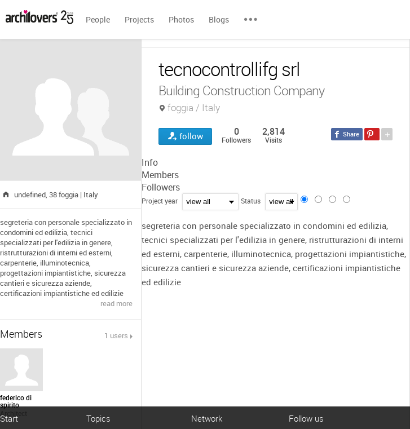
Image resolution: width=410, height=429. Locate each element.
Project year (160, 200)
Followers (161, 187)
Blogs (219, 19)
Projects (139, 19)
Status (251, 200)
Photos (181, 19)
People (98, 19)
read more (116, 303)
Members (160, 175)
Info (150, 162)
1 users (116, 335)
